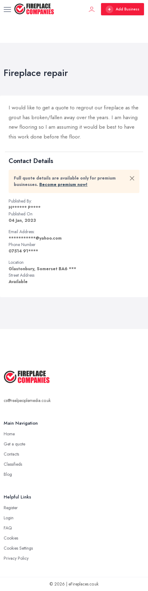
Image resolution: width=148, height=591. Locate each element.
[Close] (132, 178)
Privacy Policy (16, 558)
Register (11, 508)
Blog (8, 474)
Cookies (11, 538)
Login (9, 518)
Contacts (11, 454)
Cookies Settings (18, 548)
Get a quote (14, 444)
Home (9, 434)
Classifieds (13, 464)
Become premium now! (63, 184)
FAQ (8, 528)
